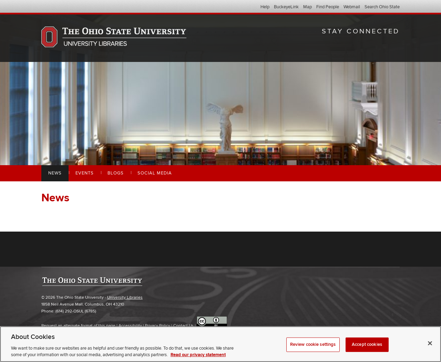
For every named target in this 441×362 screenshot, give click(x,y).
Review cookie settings (313, 344)
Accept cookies (367, 344)
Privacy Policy (157, 325)
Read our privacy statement (198, 355)
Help (264, 7)
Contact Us (183, 325)
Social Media (154, 173)
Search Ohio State (382, 7)
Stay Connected (361, 31)
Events (84, 173)
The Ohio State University (55, 7)
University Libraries (125, 297)
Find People (327, 7)
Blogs (115, 173)
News (55, 173)
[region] (220, 344)
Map (307, 7)
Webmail (351, 7)
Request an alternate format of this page (78, 325)
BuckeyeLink (286, 7)
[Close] (430, 343)
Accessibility (130, 325)
